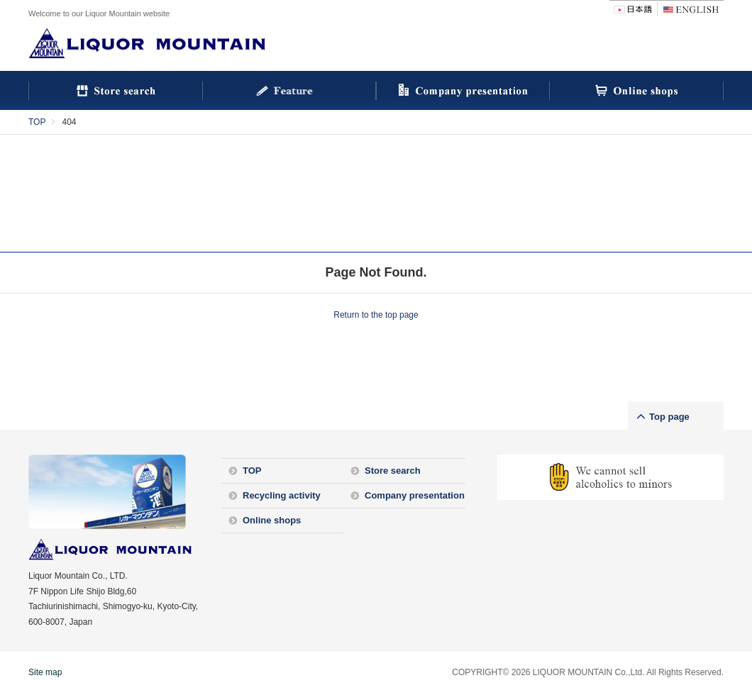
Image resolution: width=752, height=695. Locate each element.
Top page (669, 416)
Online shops (272, 520)
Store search (393, 470)
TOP (36, 122)
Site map (45, 672)
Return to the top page (375, 315)
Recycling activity (282, 495)
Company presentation (415, 495)
